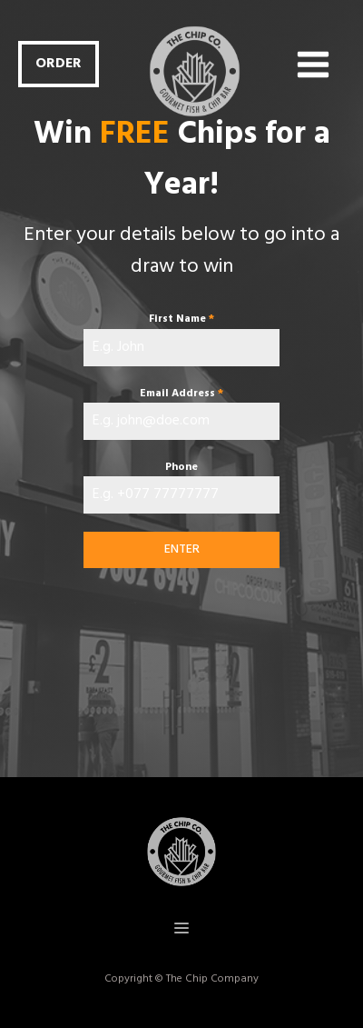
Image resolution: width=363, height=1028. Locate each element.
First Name (181, 319)
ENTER (182, 549)
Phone (181, 467)
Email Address (181, 393)
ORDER (58, 63)
